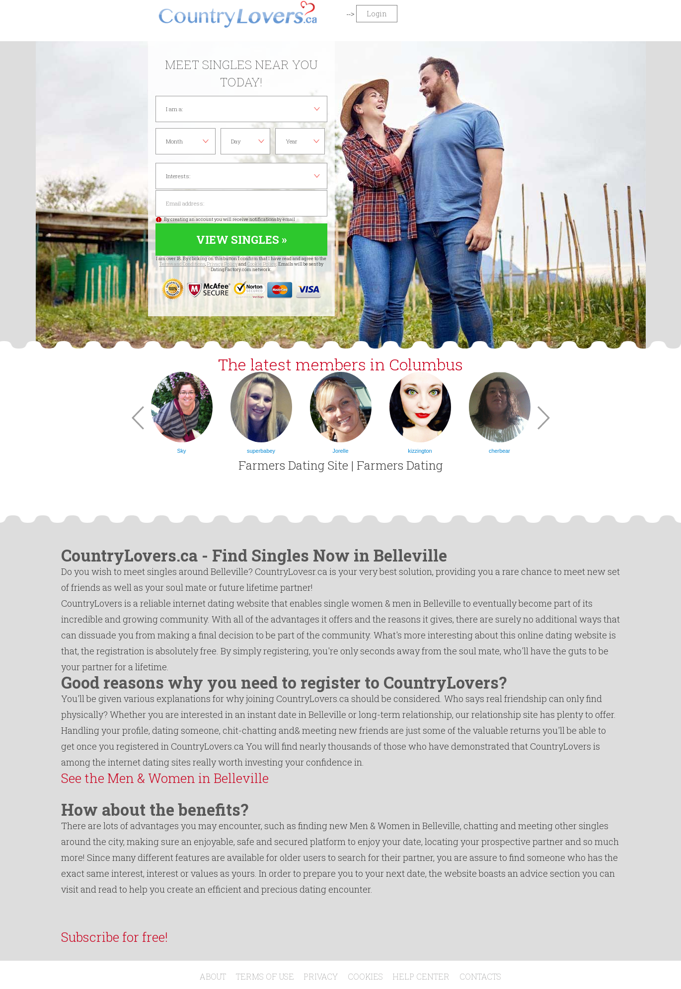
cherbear (499, 451)
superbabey (261, 451)
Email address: (241, 203)
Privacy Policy (222, 264)
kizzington (420, 451)
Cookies (365, 976)
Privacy (320, 976)
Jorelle (340, 451)
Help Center (421, 976)
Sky (181, 451)
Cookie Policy (261, 264)
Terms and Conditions (182, 264)
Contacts (480, 976)
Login (377, 13)
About (213, 976)
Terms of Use (265, 976)
